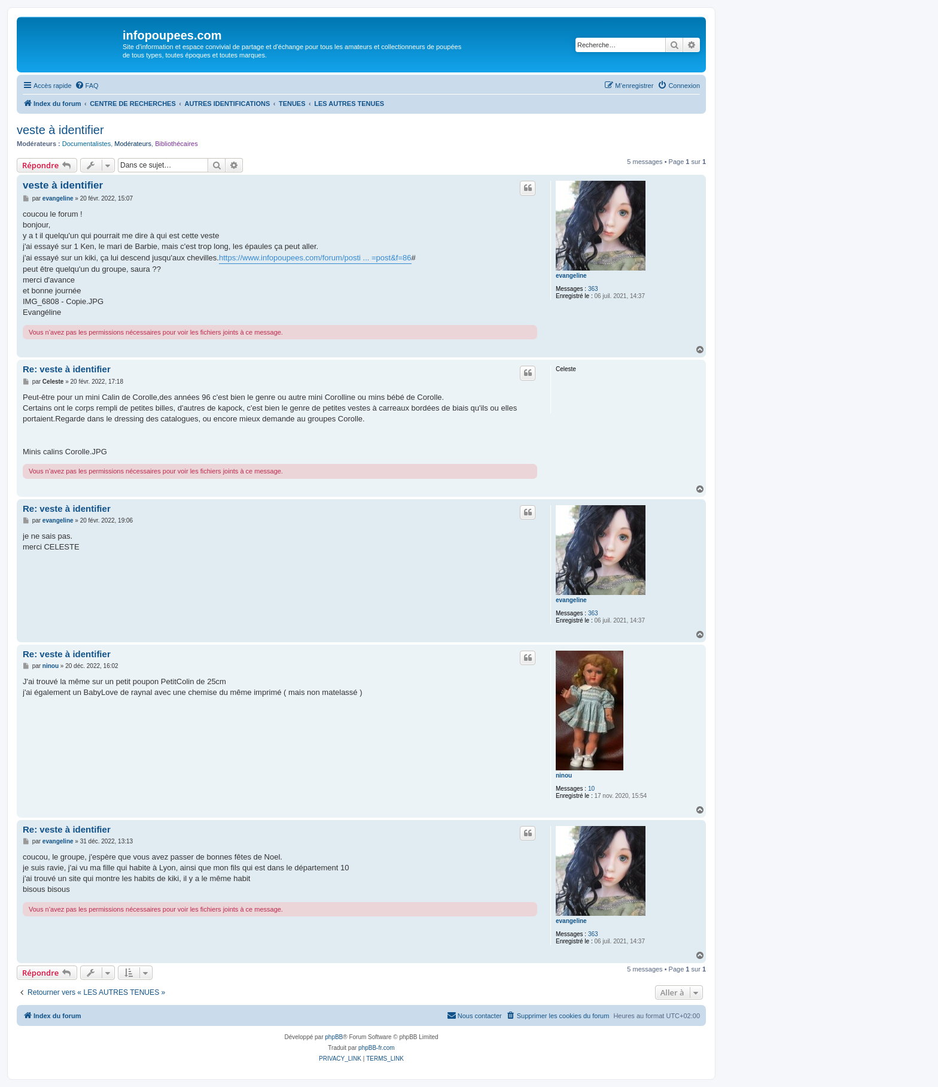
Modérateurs (132, 143)
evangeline (571, 275)
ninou (564, 775)
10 (591, 788)
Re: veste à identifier (67, 369)
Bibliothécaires (176, 143)
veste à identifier (60, 129)
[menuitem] (87, 85)
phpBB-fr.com (376, 1048)
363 (593, 289)
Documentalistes (86, 143)
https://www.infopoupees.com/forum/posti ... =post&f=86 (315, 257)
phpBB (334, 1037)
